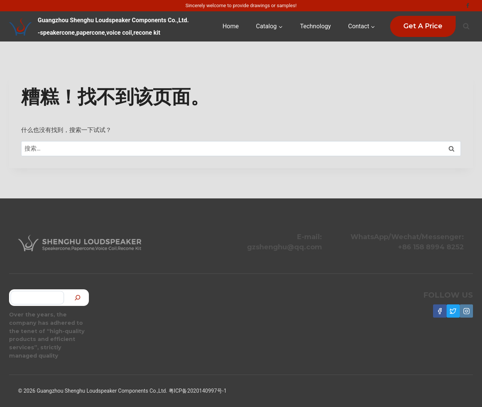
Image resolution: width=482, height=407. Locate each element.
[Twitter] (453, 311)
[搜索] (77, 298)
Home (231, 26)
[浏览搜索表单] (466, 26)
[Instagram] (466, 311)
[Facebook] (467, 5)
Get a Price (422, 26)
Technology (315, 26)
